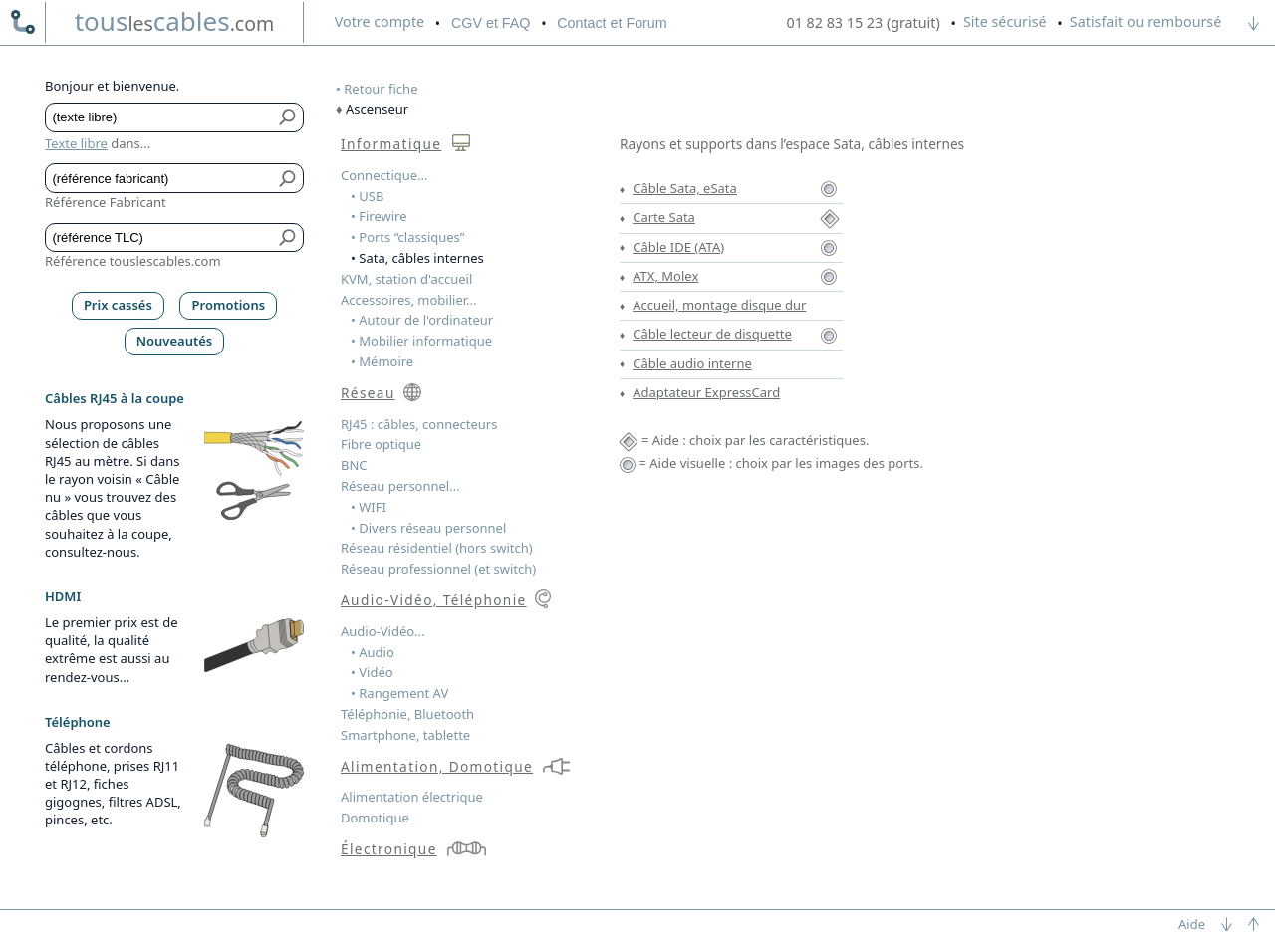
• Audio (372, 652)
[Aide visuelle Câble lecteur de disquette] (829, 334)
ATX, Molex (665, 276)
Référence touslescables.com (133, 261)
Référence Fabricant (105, 202)
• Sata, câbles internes (417, 258)
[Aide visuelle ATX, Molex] (829, 276)
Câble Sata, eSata (685, 188)
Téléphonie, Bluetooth (407, 714)
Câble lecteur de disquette (712, 334)
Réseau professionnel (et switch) (438, 569)
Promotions (229, 305)
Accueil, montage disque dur (719, 305)
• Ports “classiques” (408, 237)
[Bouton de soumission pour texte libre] (288, 117)
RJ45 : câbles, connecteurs (419, 424)
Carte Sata (664, 217)
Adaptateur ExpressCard (706, 392)
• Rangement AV (399, 693)
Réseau (368, 392)
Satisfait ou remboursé (1145, 21)
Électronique (389, 848)
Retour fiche (380, 89)
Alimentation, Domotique (437, 766)
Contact (611, 23)
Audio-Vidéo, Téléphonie (434, 599)
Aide (1191, 924)
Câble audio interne (692, 363)
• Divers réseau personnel (428, 528)
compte (379, 21)
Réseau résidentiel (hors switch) (437, 548)
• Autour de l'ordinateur (422, 320)
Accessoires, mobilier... (408, 300)
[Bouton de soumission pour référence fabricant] (288, 178)
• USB (367, 196)
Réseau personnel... (400, 486)
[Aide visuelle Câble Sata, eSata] (829, 188)
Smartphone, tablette (405, 735)
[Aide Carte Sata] (830, 217)
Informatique (391, 143)
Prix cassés (118, 305)
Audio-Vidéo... (383, 631)
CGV (490, 23)
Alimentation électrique (412, 797)
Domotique (375, 817)
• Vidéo (372, 672)
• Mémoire (382, 361)
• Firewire (379, 216)
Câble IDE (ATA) (678, 247)
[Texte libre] (160, 117)
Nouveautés (174, 341)
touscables (175, 21)
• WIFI (368, 507)
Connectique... (384, 175)
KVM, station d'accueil (406, 279)
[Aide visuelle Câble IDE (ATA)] (829, 247)
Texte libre (76, 143)
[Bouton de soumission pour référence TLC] (288, 238)
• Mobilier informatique (421, 341)
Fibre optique (381, 444)
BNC (354, 465)
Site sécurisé (1005, 21)
